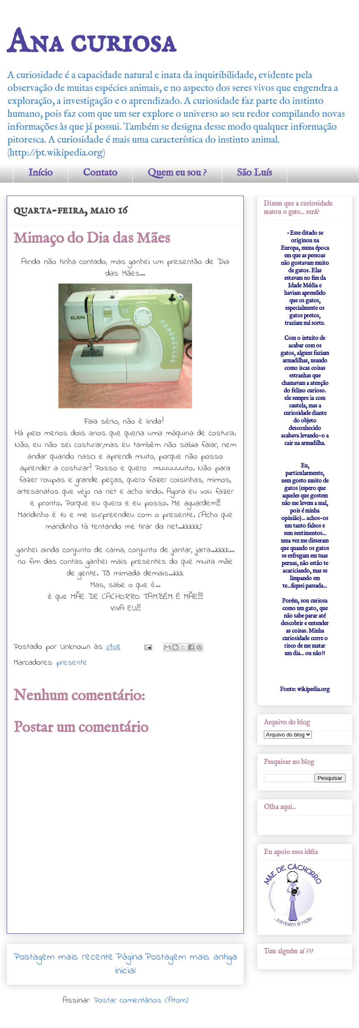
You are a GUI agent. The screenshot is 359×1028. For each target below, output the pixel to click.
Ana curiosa (91, 43)
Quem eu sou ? (177, 172)
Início (40, 172)
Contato (100, 172)
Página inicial (129, 964)
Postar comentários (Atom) (141, 1001)
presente (71, 663)
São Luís (254, 172)
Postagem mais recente (63, 957)
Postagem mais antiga (191, 957)
